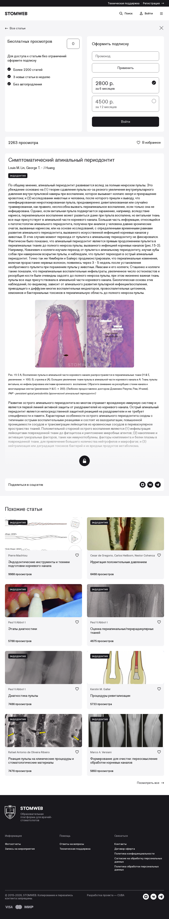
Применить (125, 68)
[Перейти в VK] (150, 485)
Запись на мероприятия (20, 848)
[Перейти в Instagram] (143, 485)
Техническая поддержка (123, 3)
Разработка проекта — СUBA (105, 895)
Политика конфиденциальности (135, 853)
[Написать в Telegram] (158, 485)
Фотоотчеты (13, 844)
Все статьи (16, 28)
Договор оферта (125, 848)
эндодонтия (18, 175)
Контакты (120, 844)
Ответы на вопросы (72, 844)
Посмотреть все (149, 783)
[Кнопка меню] (161, 13)
